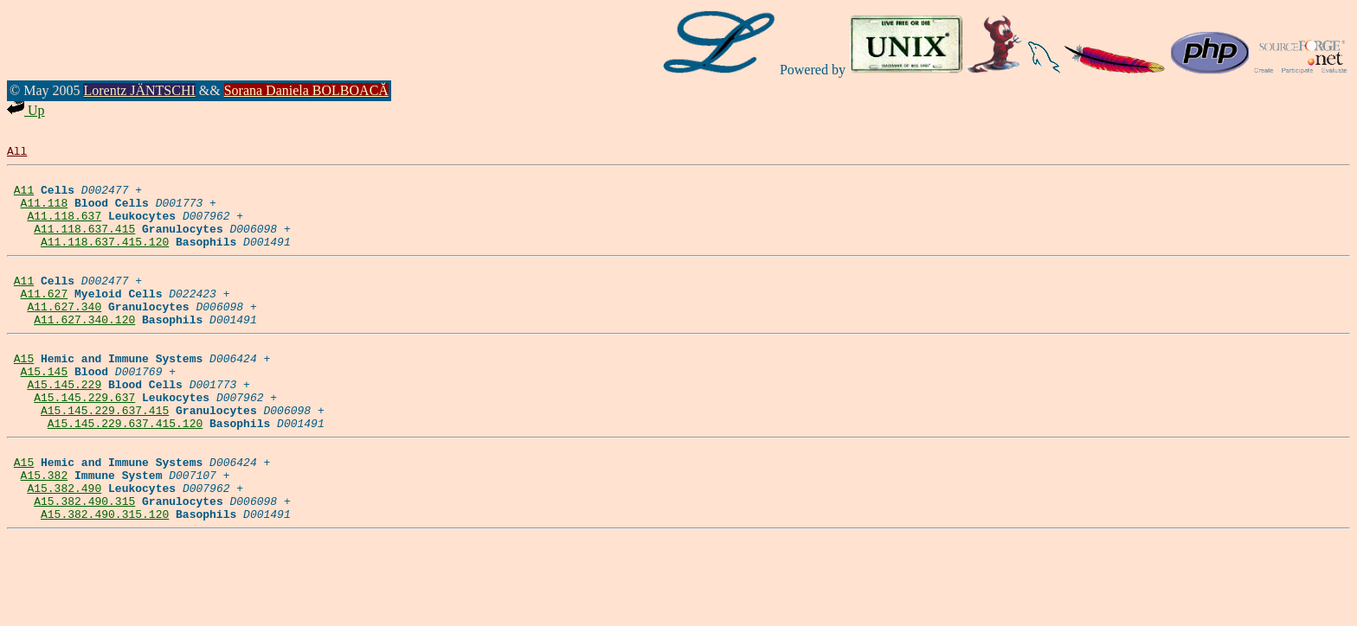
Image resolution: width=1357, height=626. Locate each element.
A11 (24, 197)
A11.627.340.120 (84, 350)
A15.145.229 (64, 425)
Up (26, 110)
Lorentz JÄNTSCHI (139, 90)
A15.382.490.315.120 (105, 578)
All (17, 153)
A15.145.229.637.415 (105, 456)
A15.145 (44, 410)
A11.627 (44, 319)
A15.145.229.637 (84, 441)
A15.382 (44, 532)
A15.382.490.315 (84, 563)
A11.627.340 (64, 334)
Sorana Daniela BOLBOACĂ (306, 90)
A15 (24, 394)
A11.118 (44, 212)
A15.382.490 (64, 547)
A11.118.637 (64, 228)
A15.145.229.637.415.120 (125, 472)
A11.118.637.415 (84, 244)
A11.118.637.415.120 (105, 259)
